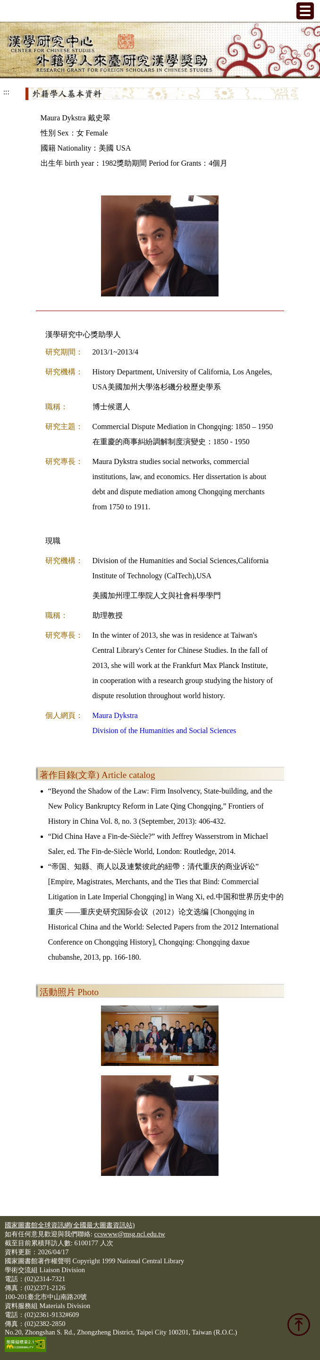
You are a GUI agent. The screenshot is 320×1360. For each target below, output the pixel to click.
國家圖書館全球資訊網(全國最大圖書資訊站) (70, 1225)
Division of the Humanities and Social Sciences (164, 730)
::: (6, 92)
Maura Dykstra (115, 715)
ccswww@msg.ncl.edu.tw (129, 1234)
